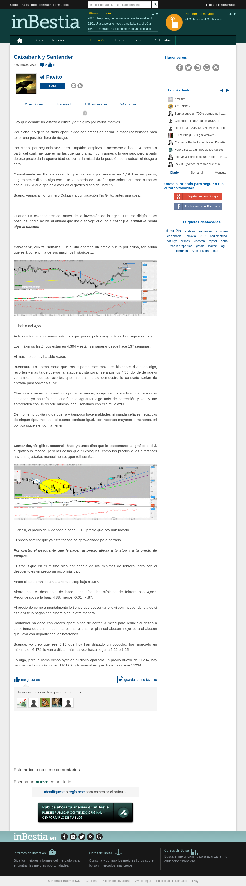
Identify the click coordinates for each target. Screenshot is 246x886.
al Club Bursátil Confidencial (204, 19)
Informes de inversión (35, 852)
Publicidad (163, 881)
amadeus (222, 231)
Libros (119, 40)
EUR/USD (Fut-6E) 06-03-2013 (195, 135)
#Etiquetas (163, 40)
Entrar (211, 4)
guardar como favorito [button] (137, 680)
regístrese (77, 792)
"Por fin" (180, 99)
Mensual (220, 172)
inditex (212, 246)
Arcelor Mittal (200, 250)
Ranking (139, 40)
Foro (77, 40)
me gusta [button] (25, 680)
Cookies (91, 881)
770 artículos (127, 104)
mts (215, 250)
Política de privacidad (116, 881)
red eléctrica (218, 236)
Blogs (39, 40)
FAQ (195, 881)
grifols (200, 246)
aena (224, 241)
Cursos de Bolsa (181, 851)
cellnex (185, 241)
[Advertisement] (90, 738)
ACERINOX (183, 106)
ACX (203, 236)
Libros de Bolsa (105, 851)
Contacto (181, 881)
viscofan (199, 241)
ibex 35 (173, 230)
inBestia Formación (54, 4)
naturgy (171, 241)
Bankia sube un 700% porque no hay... (201, 113)
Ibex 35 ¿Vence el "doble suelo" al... (199, 164)
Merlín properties (181, 246)
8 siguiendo (64, 104)
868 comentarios (96, 104)
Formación (97, 40)
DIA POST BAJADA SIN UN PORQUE (200, 128)
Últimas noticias (100, 13)
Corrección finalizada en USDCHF (198, 121)
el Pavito (51, 77)
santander (205, 231)
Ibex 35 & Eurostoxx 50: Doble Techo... (201, 157)
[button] (53, 85)
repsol (213, 241)
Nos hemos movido (199, 14)
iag (223, 246)
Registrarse (227, 4)
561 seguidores (33, 104)
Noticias (58, 40)
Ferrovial (191, 236)
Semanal (197, 172)
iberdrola (182, 250)
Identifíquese (54, 792)
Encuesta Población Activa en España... (201, 142)
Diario (174, 172)
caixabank (174, 236)
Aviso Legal (143, 881)
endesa (190, 231)
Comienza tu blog (23, 4)
